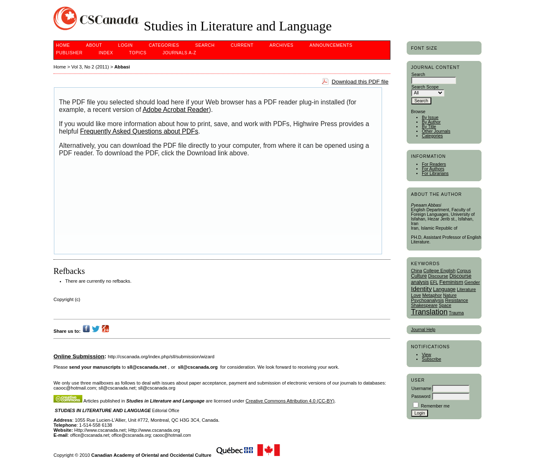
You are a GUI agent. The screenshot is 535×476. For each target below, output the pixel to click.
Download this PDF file (359, 81)
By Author (431, 122)
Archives (281, 45)
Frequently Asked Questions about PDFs (139, 131)
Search (204, 45)
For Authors (433, 169)
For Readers (434, 164)
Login (125, 45)
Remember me (435, 406)
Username (421, 388)
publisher (69, 53)
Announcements (331, 45)
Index (106, 53)
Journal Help (423, 329)
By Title (429, 126)
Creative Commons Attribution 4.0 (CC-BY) (290, 400)
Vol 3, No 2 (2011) (90, 66)
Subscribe (431, 359)
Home (63, 45)
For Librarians (435, 173)
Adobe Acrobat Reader (176, 109)
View (426, 354)
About (94, 45)
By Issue (430, 117)
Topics (138, 53)
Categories (432, 136)
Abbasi (122, 66)
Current (242, 45)
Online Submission (79, 356)
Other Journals (436, 131)
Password (421, 396)
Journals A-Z (179, 53)
